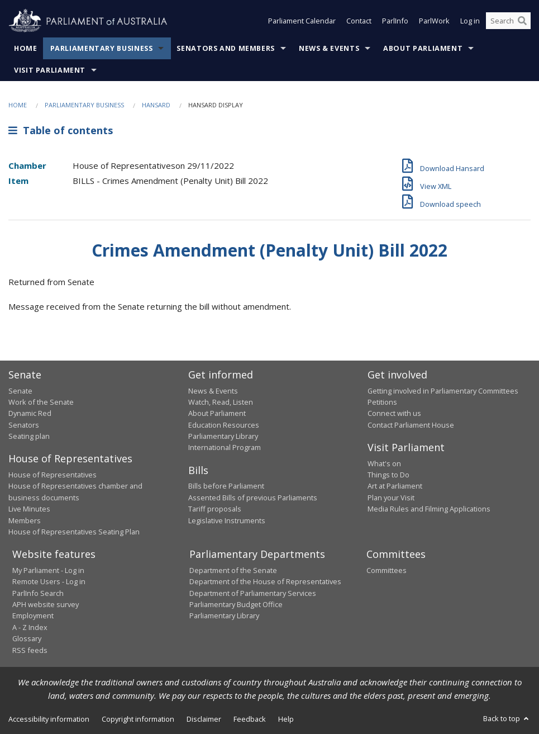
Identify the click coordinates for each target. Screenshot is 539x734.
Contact (358, 21)
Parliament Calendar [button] (302, 21)
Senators (23, 425)
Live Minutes (29, 509)
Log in (470, 21)
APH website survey (45, 604)
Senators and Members (226, 48)
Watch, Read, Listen (220, 402)
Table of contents (60, 130)
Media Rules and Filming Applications (429, 509)
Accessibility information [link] (48, 719)
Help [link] (286, 719)
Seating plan (29, 436)
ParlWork (434, 21)
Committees (386, 570)
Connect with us (394, 413)
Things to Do (388, 475)
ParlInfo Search (38, 593)
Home (25, 48)
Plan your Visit (391, 498)
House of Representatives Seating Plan (74, 532)
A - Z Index (29, 627)
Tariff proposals (214, 509)
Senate (20, 391)
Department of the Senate (233, 570)
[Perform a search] (522, 21)
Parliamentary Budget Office (236, 604)
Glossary (26, 638)
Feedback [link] (249, 719)
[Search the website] (508, 21)
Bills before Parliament (226, 486)
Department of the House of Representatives (265, 581)
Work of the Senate (41, 402)
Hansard (156, 105)
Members (24, 520)
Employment (33, 615)
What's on (384, 463)
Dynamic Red (29, 413)
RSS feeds (29, 650)
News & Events (329, 48)
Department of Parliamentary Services (252, 593)
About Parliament (422, 48)
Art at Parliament (395, 486)
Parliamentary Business (101, 48)
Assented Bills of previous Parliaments (252, 498)
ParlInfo (395, 21)
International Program (224, 447)
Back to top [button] (507, 718)
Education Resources (223, 425)
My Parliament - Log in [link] (48, 570)
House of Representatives (52, 475)
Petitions (382, 402)
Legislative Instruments (226, 520)
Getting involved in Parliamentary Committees (443, 391)
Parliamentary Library (223, 436)
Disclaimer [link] (204, 719)
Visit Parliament (49, 70)
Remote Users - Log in (48, 581)
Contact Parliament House (411, 425)
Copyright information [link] (138, 719)
